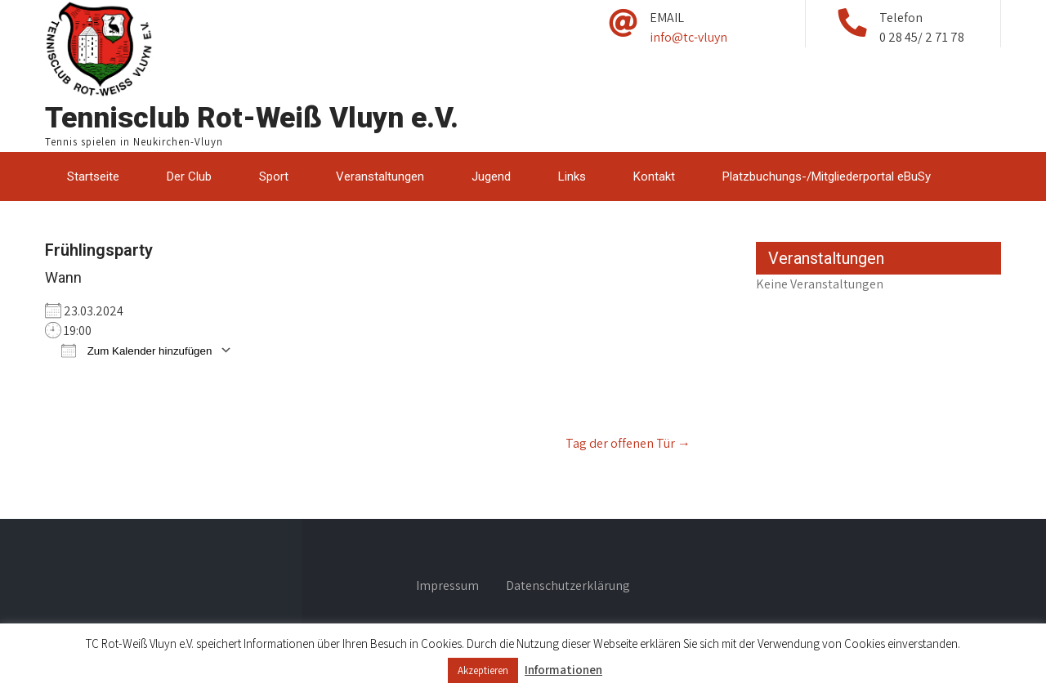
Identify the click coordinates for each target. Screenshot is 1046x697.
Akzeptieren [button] (483, 670)
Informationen (563, 669)
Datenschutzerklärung (568, 587)
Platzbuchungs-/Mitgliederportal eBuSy (826, 176)
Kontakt (654, 176)
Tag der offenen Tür (628, 443)
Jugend (491, 176)
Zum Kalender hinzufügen (136, 350)
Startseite (93, 176)
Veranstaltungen (380, 176)
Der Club (189, 176)
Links (572, 176)
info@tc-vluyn (688, 37)
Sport (273, 176)
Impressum (447, 587)
